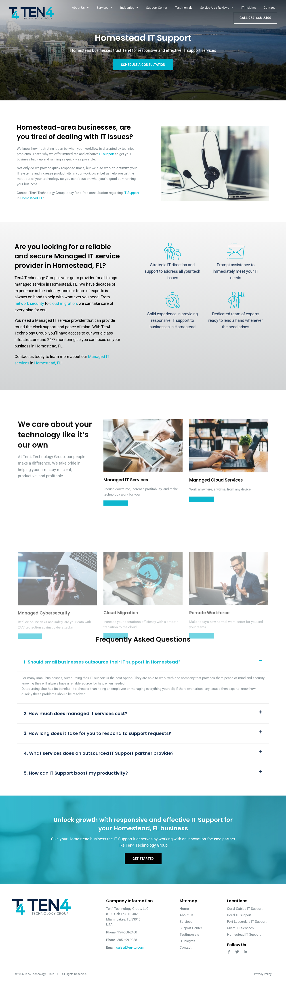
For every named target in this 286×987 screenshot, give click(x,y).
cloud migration (63, 303)
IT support (106, 154)
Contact (269, 7)
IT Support (131, 193)
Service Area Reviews (216, 7)
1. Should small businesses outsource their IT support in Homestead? (102, 795)
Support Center (156, 7)
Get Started (143, 865)
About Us (80, 7)
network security (29, 303)
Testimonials (183, 7)
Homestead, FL (31, 198)
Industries (129, 7)
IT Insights (248, 7)
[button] (143, 795)
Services (104, 7)
